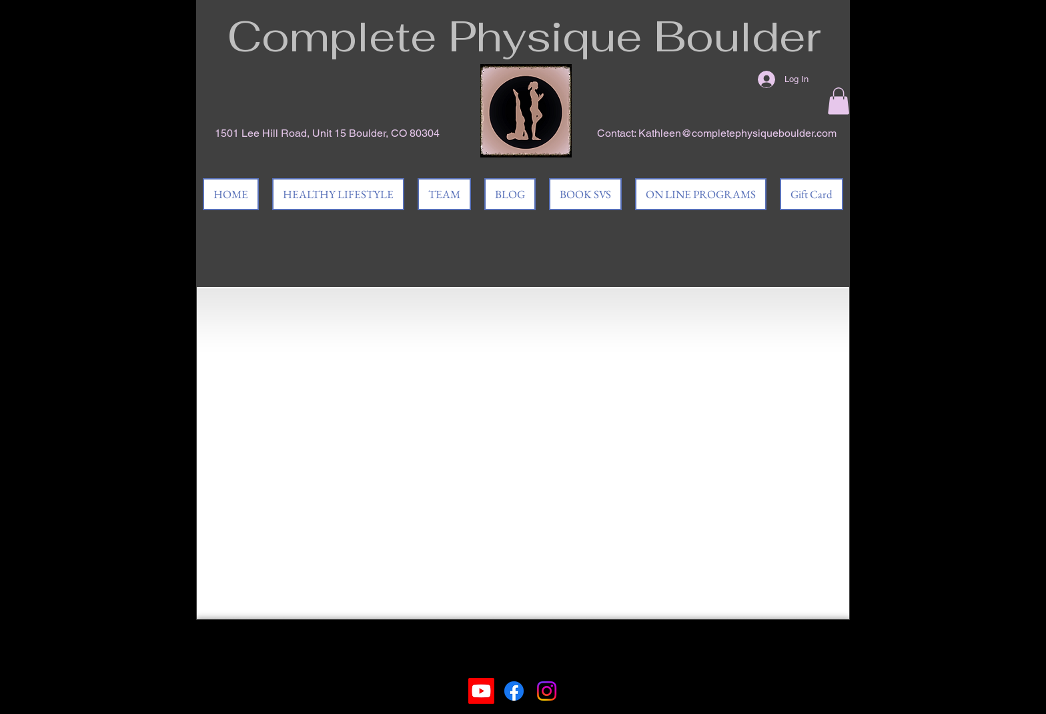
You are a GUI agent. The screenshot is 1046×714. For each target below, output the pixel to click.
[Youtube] (481, 691)
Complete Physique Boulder (524, 36)
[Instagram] (547, 691)
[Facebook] (514, 691)
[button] (838, 101)
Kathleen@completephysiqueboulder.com (737, 133)
